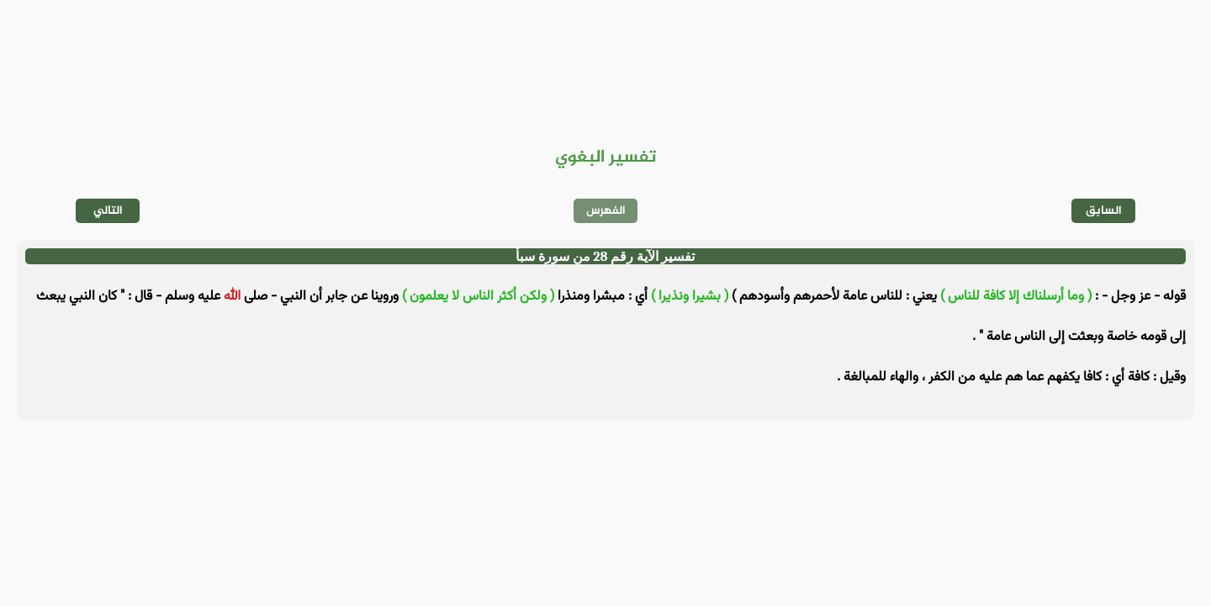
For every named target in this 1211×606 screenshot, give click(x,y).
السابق (1104, 211)
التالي (108, 211)
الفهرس (606, 211)
